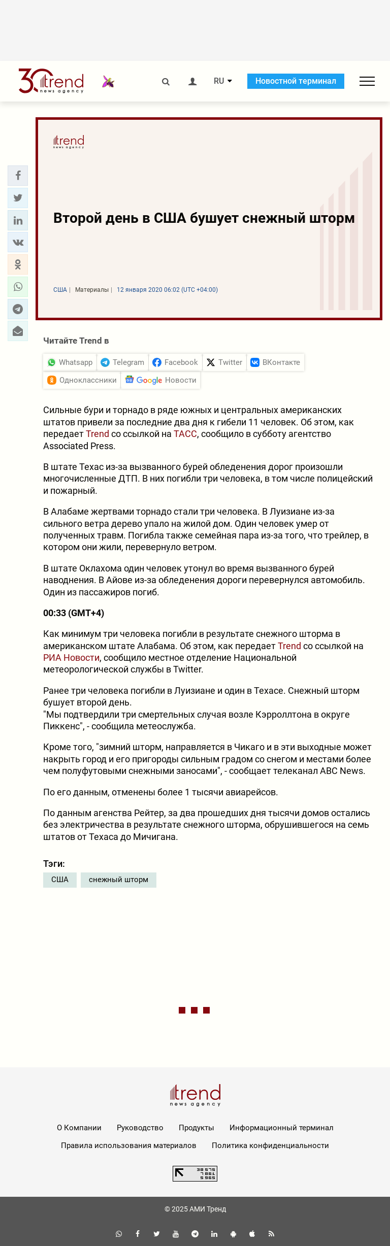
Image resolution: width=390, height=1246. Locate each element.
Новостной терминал (295, 81)
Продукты (196, 1127)
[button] (18, 175)
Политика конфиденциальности (270, 1145)
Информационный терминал (282, 1127)
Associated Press (78, 446)
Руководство (140, 1127)
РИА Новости (71, 657)
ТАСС (185, 433)
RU (219, 81)
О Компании (79, 1127)
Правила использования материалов (129, 1145)
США (60, 879)
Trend (97, 433)
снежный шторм (118, 879)
